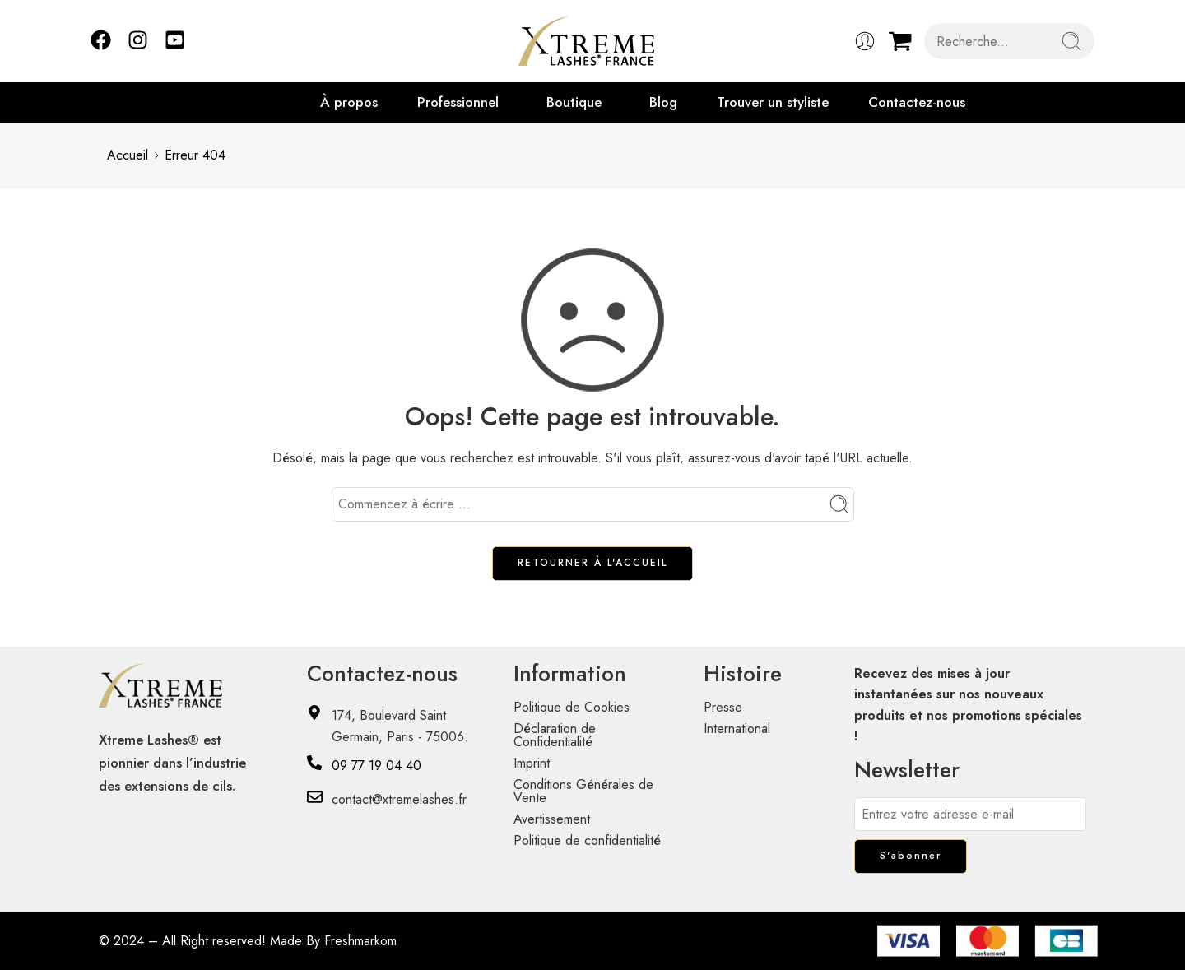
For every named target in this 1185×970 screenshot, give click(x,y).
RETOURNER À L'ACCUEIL (592, 562)
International (737, 728)
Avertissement (552, 819)
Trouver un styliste (773, 102)
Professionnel (458, 102)
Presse (723, 707)
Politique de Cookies (572, 707)
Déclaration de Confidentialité (555, 735)
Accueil (127, 155)
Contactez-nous (916, 102)
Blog (663, 102)
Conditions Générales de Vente (583, 791)
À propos (349, 102)
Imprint (532, 763)
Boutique (574, 102)
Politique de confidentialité (587, 840)
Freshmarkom (360, 940)
